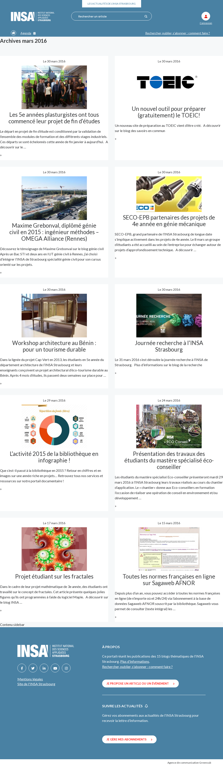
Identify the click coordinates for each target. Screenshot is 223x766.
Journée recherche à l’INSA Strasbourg (169, 346)
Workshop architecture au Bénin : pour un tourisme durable (54, 346)
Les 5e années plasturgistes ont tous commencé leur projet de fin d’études (54, 118)
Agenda (28, 33)
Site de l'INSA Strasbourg (36, 684)
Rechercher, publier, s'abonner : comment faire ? (177, 33)
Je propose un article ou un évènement (140, 683)
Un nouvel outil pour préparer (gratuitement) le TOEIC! (169, 112)
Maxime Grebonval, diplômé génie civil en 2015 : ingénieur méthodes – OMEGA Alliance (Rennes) (54, 232)
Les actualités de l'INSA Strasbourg (112, 3)
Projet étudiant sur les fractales (54, 576)
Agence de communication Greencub (189, 762)
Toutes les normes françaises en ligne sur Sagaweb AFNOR (169, 579)
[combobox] (110, 16)
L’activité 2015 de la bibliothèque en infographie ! (54, 457)
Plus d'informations (134, 661)
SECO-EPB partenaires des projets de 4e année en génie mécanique (169, 220)
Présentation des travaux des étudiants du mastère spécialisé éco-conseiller (169, 460)
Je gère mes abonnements (129, 739)
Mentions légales (30, 679)
